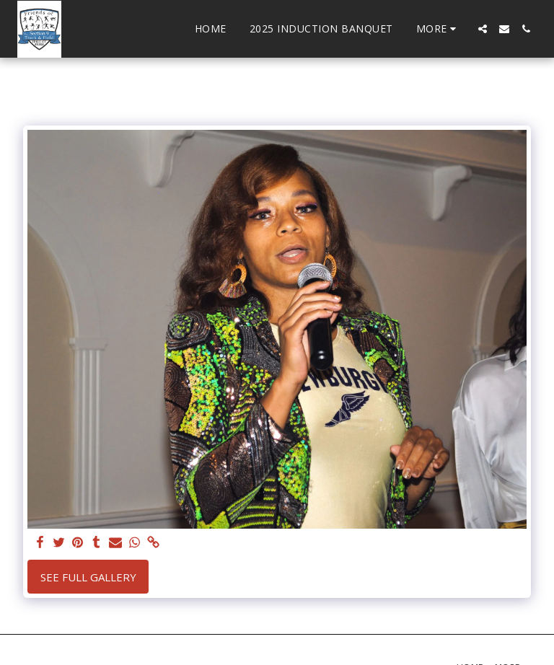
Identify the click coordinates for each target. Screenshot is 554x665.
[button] (482, 29)
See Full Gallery (88, 577)
